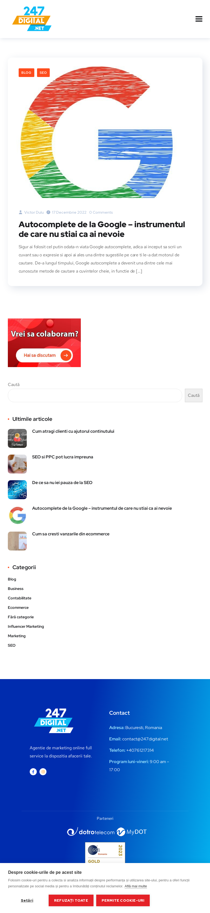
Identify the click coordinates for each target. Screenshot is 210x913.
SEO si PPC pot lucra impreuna (62, 457)
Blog (26, 73)
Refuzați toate (71, 900)
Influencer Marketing (26, 626)
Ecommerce (18, 607)
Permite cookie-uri (123, 900)
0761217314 (142, 750)
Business (16, 588)
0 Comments (101, 212)
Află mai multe (136, 886)
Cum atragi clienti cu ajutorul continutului (73, 431)
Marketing (17, 635)
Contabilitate (19, 598)
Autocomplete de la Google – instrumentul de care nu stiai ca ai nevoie (102, 229)
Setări (27, 900)
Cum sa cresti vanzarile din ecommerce (70, 534)
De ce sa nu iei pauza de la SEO (62, 482)
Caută (13, 384)
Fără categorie (21, 617)
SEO (43, 73)
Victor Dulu (31, 212)
